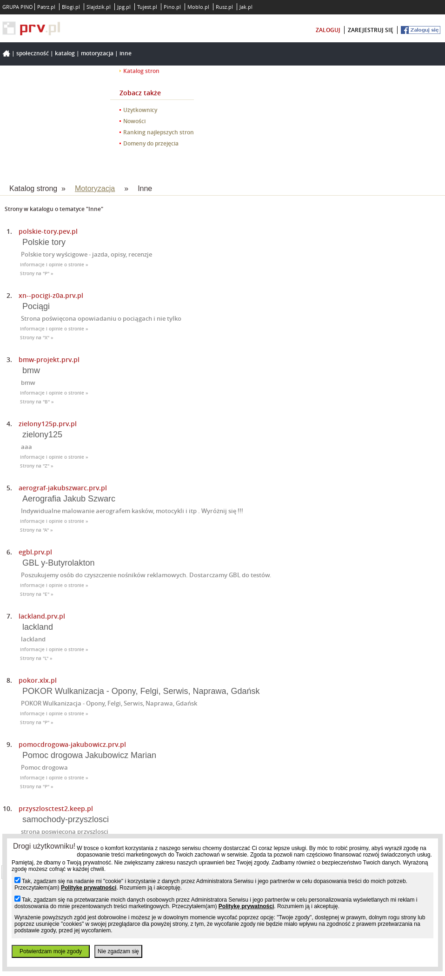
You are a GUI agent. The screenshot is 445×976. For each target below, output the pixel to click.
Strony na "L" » (36, 658)
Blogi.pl (71, 6)
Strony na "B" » (37, 402)
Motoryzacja (97, 53)
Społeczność (32, 53)
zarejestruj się (370, 30)
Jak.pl (245, 6)
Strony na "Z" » (36, 466)
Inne (126, 53)
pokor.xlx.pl (38, 680)
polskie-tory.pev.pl (48, 231)
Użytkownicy (140, 110)
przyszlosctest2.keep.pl (56, 808)
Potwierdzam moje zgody (51, 951)
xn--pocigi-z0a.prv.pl (51, 295)
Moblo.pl (198, 6)
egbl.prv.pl (35, 551)
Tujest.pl (147, 6)
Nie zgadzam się (118, 951)
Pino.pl (172, 6)
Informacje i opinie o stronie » (54, 265)
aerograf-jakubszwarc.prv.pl (63, 487)
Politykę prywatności (88, 887)
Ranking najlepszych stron (158, 132)
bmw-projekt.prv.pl (49, 359)
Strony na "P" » (36, 273)
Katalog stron (141, 71)
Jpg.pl (124, 6)
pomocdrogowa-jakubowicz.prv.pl (72, 744)
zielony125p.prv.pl (48, 423)
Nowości (134, 121)
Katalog (65, 53)
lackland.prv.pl (42, 616)
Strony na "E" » (36, 594)
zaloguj (328, 30)
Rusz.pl (224, 6)
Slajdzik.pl (98, 6)
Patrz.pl (46, 6)
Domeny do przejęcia (151, 143)
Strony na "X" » (36, 338)
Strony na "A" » (36, 530)
